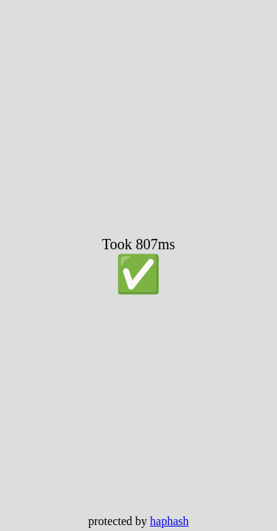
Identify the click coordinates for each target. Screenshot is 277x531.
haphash (169, 521)
